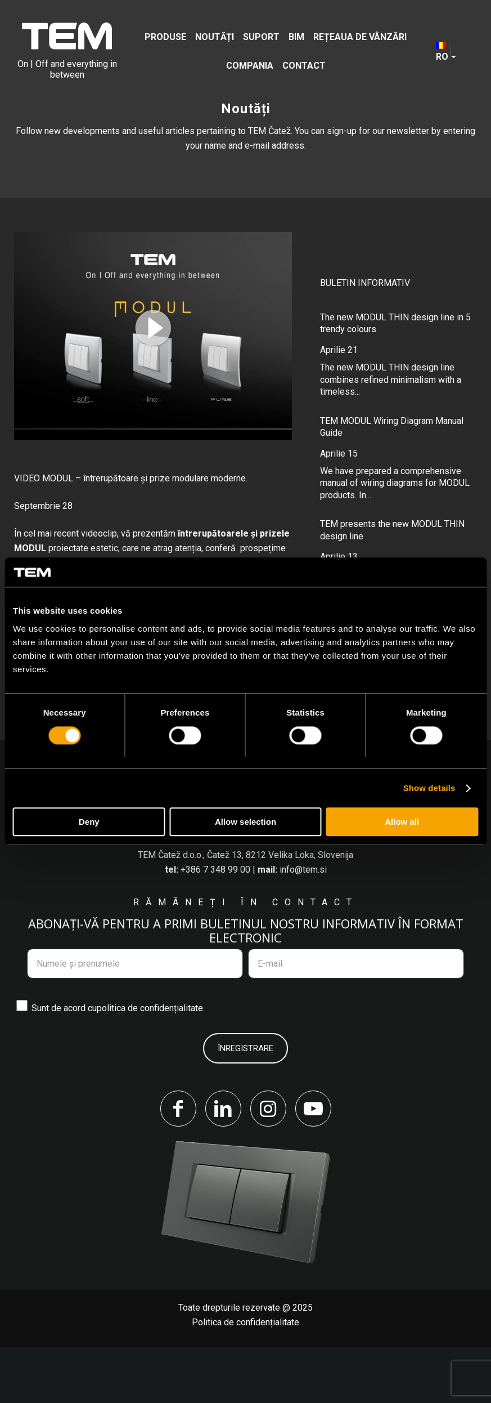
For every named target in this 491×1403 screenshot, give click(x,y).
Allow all (402, 822)
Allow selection (245, 822)
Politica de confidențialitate (245, 1378)
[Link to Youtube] (313, 1165)
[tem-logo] (67, 51)
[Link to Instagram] (268, 1165)
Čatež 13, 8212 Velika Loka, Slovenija (280, 911)
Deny (89, 822)
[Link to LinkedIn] (223, 1165)
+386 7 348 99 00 (215, 926)
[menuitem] (165, 37)
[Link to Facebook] (178, 1165)
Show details (429, 788)
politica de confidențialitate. (151, 1064)
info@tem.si (303, 926)
